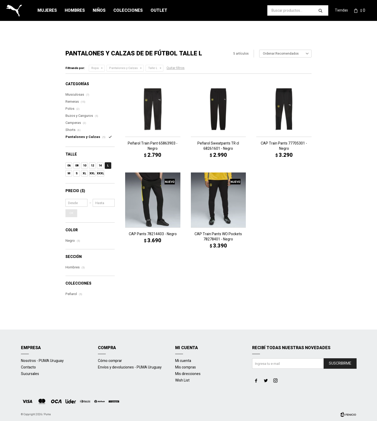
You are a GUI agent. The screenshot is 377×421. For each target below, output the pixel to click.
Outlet (159, 10)
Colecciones (128, 10)
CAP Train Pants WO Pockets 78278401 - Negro (218, 237)
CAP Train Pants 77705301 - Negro (284, 146)
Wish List (182, 380)
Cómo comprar (110, 361)
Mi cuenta (183, 361)
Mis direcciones (188, 374)
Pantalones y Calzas (123, 68)
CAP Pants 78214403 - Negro (153, 234)
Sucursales (30, 374)
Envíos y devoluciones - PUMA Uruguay (130, 367)
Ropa (95, 68)
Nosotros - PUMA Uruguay (42, 361)
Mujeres (47, 10)
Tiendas (341, 10)
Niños (99, 10)
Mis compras (185, 367)
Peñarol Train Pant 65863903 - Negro (153, 146)
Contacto (28, 367)
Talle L (152, 68)
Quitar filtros (176, 68)
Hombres (75, 10)
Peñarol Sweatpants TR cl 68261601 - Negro (218, 146)
